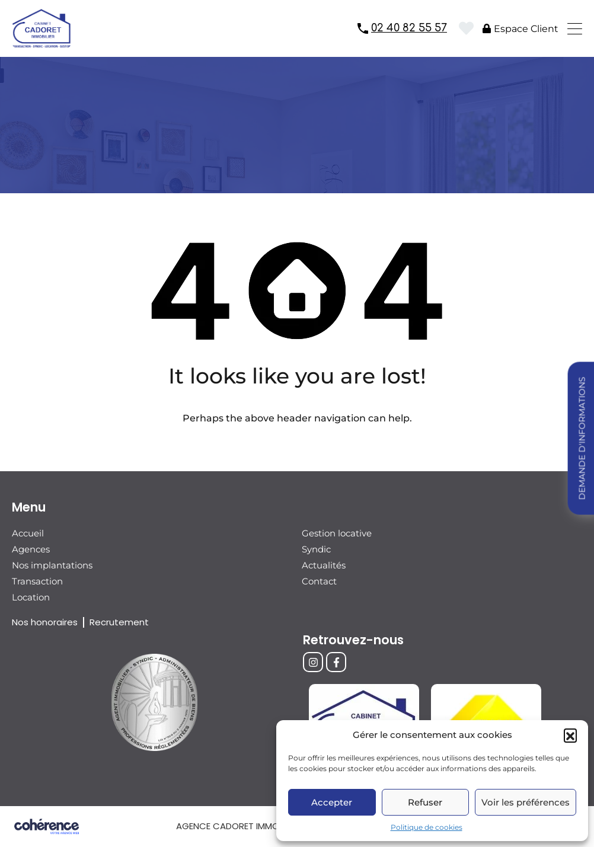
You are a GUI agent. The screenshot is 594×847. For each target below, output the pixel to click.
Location (31, 597)
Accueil (28, 533)
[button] (570, 735)
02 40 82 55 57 (409, 28)
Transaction (37, 581)
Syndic (316, 549)
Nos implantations (52, 565)
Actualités (324, 565)
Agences (31, 549)
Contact (319, 581)
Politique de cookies (426, 827)
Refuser (425, 802)
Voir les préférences (525, 802)
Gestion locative (337, 533)
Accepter (331, 802)
